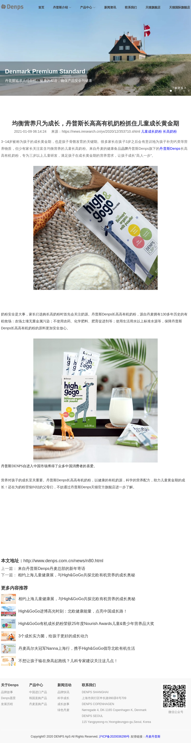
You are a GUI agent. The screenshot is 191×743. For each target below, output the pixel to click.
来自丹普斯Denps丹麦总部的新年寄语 (51, 568)
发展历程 (7, 704)
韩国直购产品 (38, 698)
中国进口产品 (38, 692)
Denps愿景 (8, 698)
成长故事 (63, 704)
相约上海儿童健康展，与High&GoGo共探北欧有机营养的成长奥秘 (76, 575)
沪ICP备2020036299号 (114, 736)
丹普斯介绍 (60, 7)
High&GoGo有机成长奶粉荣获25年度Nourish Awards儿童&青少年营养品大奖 (77, 624)
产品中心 (86, 7)
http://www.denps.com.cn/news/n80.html (63, 560)
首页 (41, 7)
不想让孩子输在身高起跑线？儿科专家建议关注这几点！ (59, 661)
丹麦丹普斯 (152, 736)
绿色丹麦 (63, 710)
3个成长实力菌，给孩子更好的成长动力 (44, 636)
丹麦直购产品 (38, 704)
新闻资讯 (110, 7)
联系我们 (131, 7)
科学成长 (63, 698)
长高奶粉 (170, 131)
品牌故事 (7, 692)
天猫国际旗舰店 (179, 7)
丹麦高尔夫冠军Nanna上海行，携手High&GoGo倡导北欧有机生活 (68, 648)
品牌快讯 (63, 692)
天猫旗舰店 (152, 7)
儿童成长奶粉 (151, 131)
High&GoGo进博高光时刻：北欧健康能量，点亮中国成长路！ (64, 611)
